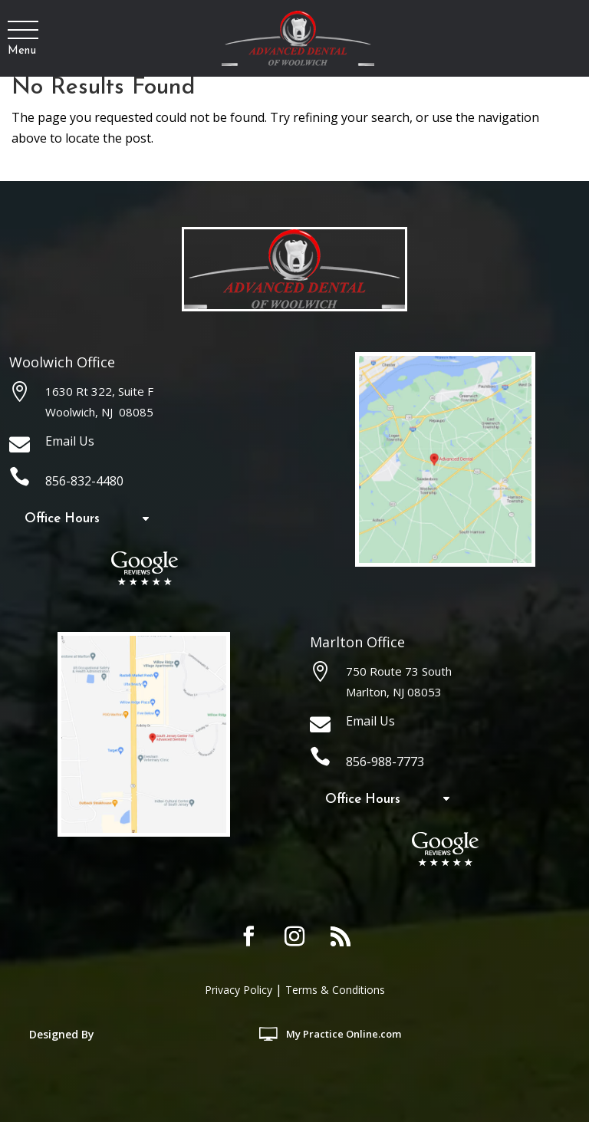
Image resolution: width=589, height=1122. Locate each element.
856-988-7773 (385, 761)
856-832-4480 (84, 480)
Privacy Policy (238, 989)
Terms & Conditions (335, 989)
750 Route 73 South (399, 671)
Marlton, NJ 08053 (394, 691)
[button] (22, 31)
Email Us (69, 441)
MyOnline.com (344, 1034)
